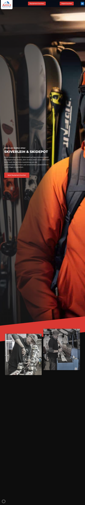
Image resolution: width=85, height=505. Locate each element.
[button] (82, 3)
